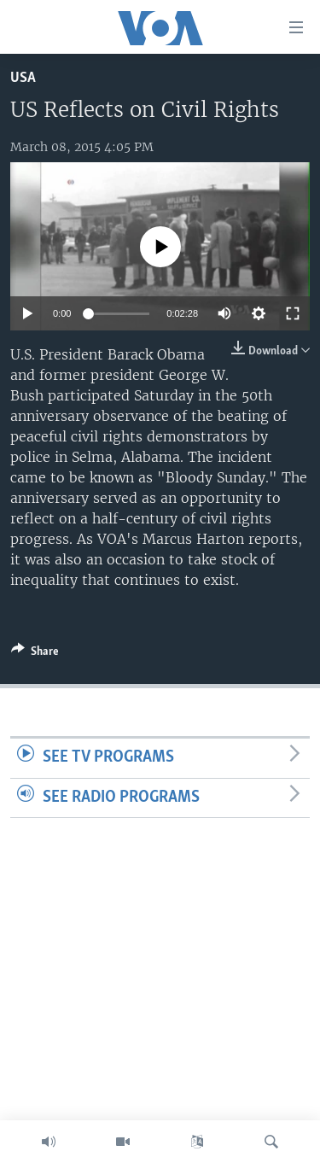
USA (23, 78)
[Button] (35, 654)
